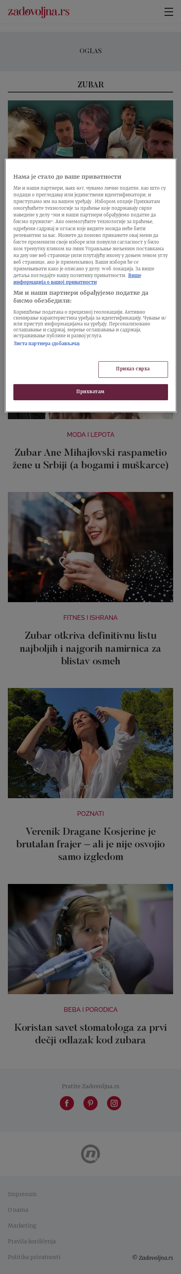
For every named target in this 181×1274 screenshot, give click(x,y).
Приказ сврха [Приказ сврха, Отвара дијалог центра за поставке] (133, 369)
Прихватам (90, 392)
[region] (91, 285)
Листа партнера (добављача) (46, 344)
